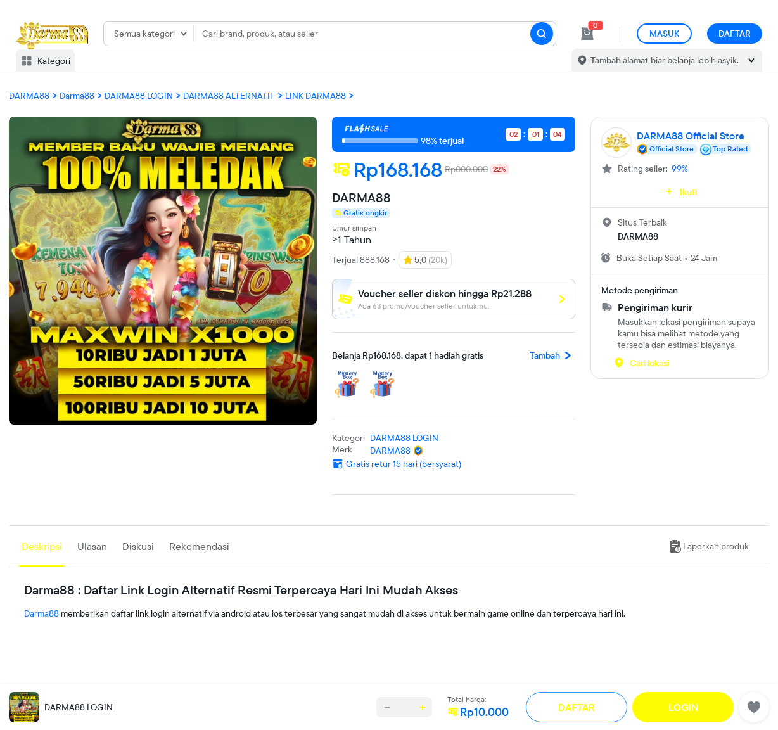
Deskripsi (42, 546)
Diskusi (138, 546)
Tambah (552, 355)
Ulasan (92, 546)
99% (680, 168)
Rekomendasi (199, 546)
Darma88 (41, 613)
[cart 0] (587, 33)
